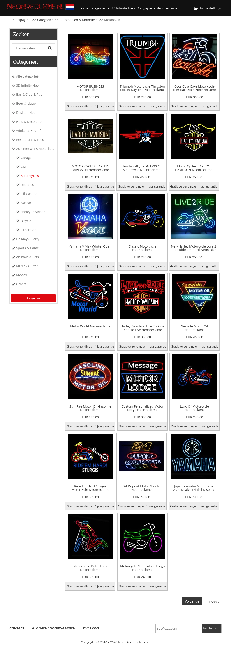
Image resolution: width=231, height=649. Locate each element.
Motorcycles (30, 176)
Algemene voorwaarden (53, 628)
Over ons (91, 628)
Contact (16, 628)
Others (21, 284)
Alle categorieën (28, 76)
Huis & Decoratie (29, 121)
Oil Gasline (29, 194)
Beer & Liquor (26, 103)
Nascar (26, 203)
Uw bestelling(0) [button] (208, 8)
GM (23, 167)
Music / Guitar (27, 266)
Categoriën (45, 20)
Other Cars (29, 230)
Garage (26, 157)
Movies (21, 275)
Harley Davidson (33, 212)
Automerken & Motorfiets (78, 20)
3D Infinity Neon (123, 8)
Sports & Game (27, 248)
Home (84, 8)
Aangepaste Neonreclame (157, 8)
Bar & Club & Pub (29, 94)
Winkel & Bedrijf (28, 130)
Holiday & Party (27, 239)
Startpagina (21, 20)
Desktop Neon (26, 112)
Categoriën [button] (99, 8)
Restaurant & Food (30, 139)
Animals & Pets (27, 257)
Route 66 (27, 185)
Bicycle (26, 221)
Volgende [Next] (192, 601)
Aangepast (33, 298)
